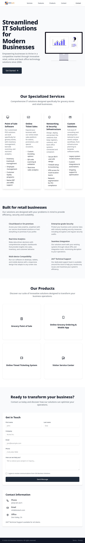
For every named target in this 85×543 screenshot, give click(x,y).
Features (41, 3)
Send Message (42, 479)
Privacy (80, 540)
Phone (8, 449)
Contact (63, 3)
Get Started (12, 70)
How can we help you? (13, 457)
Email (7, 440)
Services (29, 3)
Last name (47, 422)
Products (52, 3)
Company (9, 431)
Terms (75, 540)
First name (9, 422)
